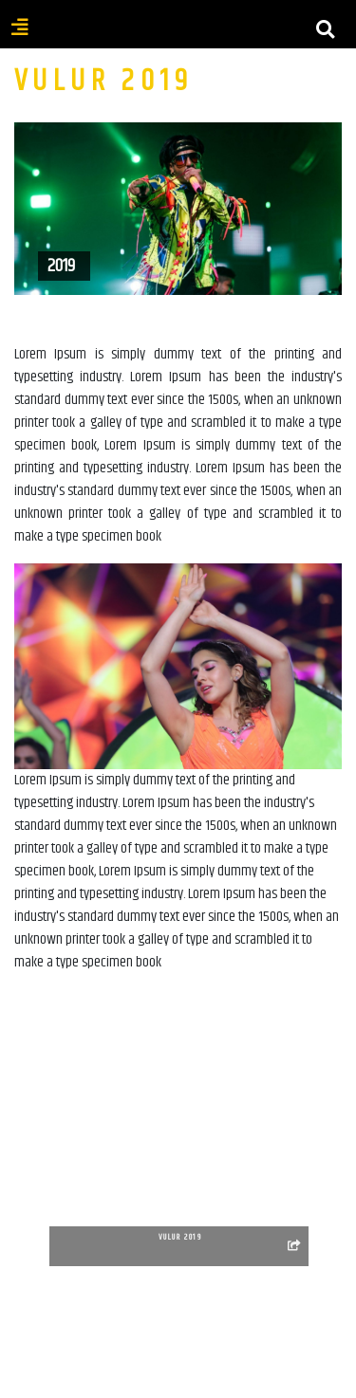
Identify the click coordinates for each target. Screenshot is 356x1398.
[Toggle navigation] (178, 41)
